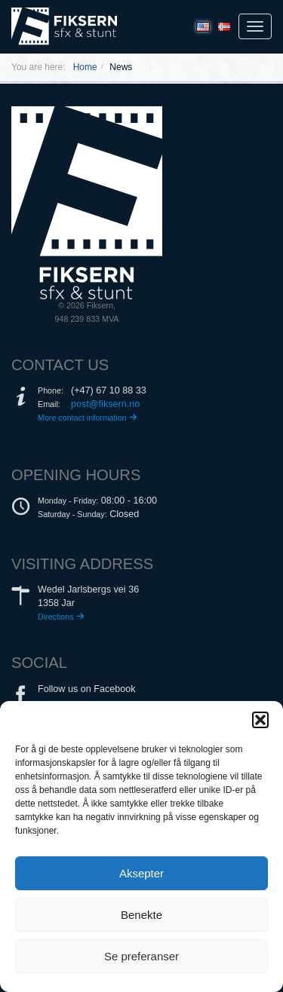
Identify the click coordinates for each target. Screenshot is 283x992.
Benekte (141, 914)
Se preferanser (141, 956)
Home (85, 67)
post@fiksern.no (105, 404)
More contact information (87, 417)
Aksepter (141, 873)
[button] (260, 719)
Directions (61, 616)
